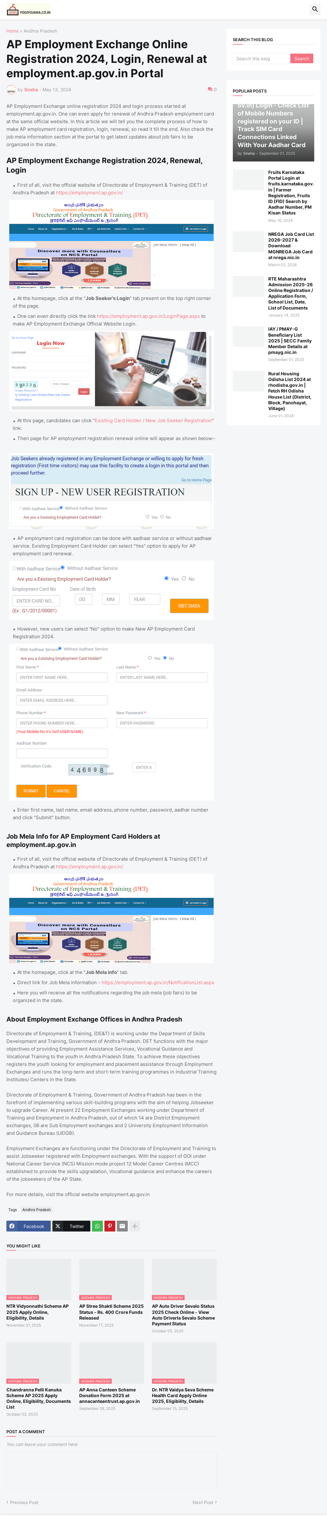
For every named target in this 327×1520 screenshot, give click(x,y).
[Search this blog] (262, 58)
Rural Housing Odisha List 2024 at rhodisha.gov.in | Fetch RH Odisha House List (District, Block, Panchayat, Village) (289, 391)
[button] (315, 9)
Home (12, 31)
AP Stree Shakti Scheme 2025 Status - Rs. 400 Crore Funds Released (111, 1311)
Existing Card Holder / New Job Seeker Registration (153, 420)
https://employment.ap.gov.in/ (89, 193)
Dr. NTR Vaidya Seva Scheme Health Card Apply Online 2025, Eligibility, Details (183, 1395)
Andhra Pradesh (40, 31)
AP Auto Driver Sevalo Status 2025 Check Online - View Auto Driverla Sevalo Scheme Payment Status (183, 1314)
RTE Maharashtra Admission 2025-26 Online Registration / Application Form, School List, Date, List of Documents (290, 293)
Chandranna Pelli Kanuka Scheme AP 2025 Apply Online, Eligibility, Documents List (38, 1398)
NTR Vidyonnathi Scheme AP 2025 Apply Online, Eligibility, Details (37, 1311)
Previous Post (24, 1502)
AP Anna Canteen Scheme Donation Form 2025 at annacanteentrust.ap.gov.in (109, 1395)
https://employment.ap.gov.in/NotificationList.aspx (158, 982)
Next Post (203, 1502)
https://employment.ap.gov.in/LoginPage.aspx (148, 316)
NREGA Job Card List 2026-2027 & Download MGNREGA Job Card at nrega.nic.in (291, 245)
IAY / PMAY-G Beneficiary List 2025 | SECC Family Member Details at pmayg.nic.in (290, 340)
